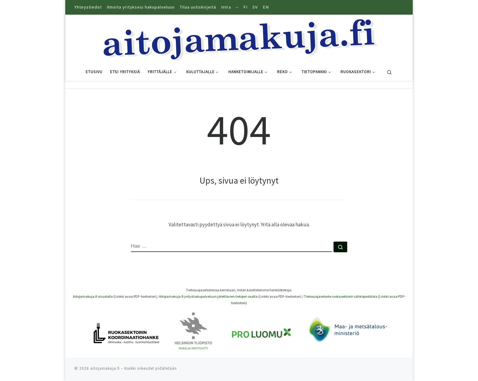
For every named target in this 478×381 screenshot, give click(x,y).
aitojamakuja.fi (105, 368)
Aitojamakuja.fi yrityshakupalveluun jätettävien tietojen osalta (208, 296)
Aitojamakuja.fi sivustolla (93, 296)
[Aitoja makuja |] (239, 38)
